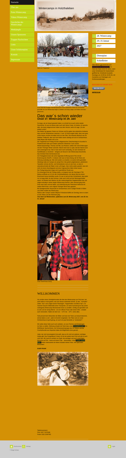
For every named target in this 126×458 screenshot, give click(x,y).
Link (101, 65)
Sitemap (28, 446)
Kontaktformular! (79, 326)
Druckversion (17, 446)
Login (113, 446)
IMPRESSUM (96, 92)
